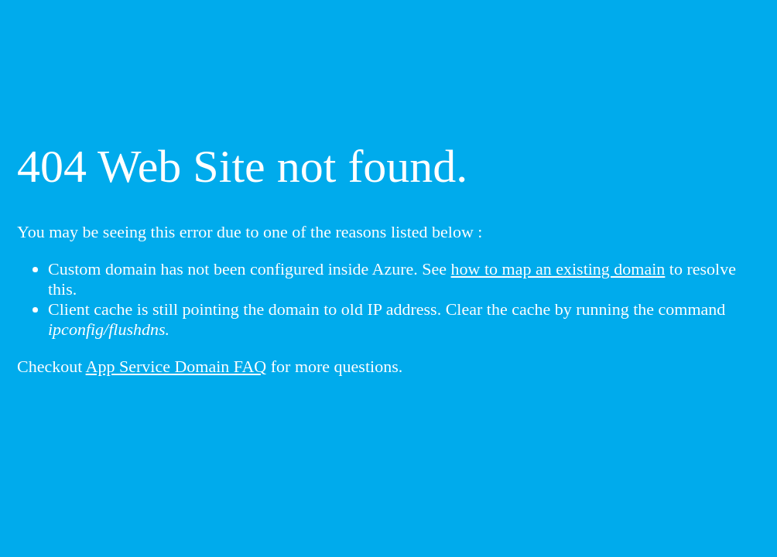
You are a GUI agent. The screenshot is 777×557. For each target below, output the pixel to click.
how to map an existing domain (558, 268)
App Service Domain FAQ (176, 366)
